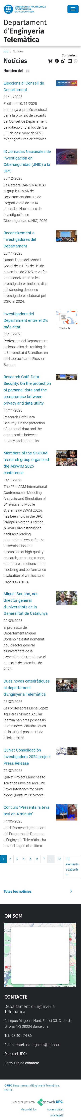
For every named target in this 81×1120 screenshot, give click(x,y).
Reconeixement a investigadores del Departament (20, 239)
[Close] (73, 9)
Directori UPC (15, 1054)
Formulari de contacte (21, 1063)
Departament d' (25, 31)
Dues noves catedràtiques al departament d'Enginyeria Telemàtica (27, 688)
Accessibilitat (55, 1109)
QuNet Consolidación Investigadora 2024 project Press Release (27, 757)
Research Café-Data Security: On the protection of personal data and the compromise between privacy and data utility (27, 390)
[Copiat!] (75, 61)
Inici (6, 51)
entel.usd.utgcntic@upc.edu (38, 1045)
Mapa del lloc (29, 1109)
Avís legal (56, 1115)
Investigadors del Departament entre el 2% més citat (26, 320)
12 (59, 859)
